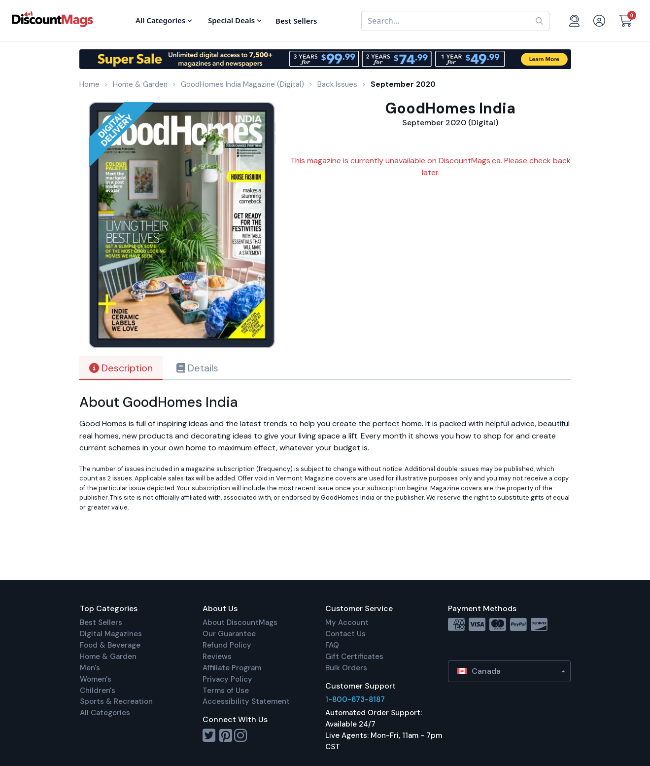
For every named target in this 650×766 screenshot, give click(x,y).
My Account (347, 622)
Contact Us (345, 634)
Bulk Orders (346, 668)
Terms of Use (226, 690)
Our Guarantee (229, 634)
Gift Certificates (354, 656)
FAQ (332, 645)
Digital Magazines (111, 634)
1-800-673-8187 (355, 699)
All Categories (105, 713)
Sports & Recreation (116, 701)
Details (197, 368)
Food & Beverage (110, 645)
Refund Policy (227, 645)
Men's (90, 668)
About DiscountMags (240, 622)
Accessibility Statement (246, 701)
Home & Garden (108, 656)
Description (121, 368)
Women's (95, 679)
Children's (97, 690)
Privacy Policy (227, 679)
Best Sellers (101, 622)
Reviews (217, 656)
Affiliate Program (232, 668)
